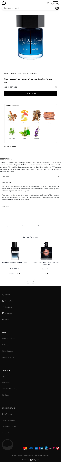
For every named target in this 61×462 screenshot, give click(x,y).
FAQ (3, 376)
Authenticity (6, 345)
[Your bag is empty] (48, 3)
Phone (6, 294)
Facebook (7, 307)
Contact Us (6, 433)
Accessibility (6, 383)
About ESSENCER (8, 339)
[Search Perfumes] (29, 8)
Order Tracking (7, 414)
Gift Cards (5, 395)
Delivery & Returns (8, 420)
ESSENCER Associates (10, 389)
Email (5, 320)
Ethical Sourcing (7, 351)
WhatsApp (7, 301)
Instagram (7, 313)
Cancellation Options (9, 427)
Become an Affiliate (8, 357)
